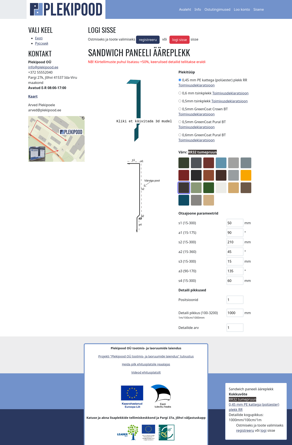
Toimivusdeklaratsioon (196, 85)
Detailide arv (188, 327)
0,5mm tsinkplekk (196, 101)
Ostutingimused (218, 9)
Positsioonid (188, 299)
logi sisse (179, 39)
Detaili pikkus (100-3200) (198, 312)
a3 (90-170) (187, 271)
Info (198, 9)
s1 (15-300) (187, 223)
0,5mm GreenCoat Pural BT (204, 122)
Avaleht (185, 9)
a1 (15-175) (187, 232)
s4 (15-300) (187, 280)
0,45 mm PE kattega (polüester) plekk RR (214, 80)
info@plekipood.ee (43, 67)
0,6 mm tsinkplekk (196, 93)
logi (264, 430)
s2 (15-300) (187, 242)
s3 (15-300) (187, 261)
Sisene (258, 9)
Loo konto (242, 9)
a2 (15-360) (187, 251)
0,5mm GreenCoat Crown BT (205, 109)
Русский (41, 43)
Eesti (39, 38)
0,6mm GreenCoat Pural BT (204, 135)
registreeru (148, 39)
